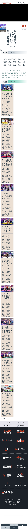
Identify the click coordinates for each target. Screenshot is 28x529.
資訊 (10, 72)
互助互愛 (15, 72)
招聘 (13, 499)
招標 (19, 499)
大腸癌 (16, 74)
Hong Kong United (19, 70)
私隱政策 (8, 502)
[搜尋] (23, 2)
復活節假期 (5, 75)
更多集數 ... (3, 418)
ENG (18, 2)
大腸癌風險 (22, 74)
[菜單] (26, 2)
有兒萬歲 (12, 75)
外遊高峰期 (10, 74)
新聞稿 (7, 499)
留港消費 (18, 75)
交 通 (8, 422)
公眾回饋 (22, 425)
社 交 (22, 422)
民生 (6, 72)
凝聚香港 (9, 70)
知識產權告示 (9, 501)
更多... (22, 68)
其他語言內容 (13, 504)
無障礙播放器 (17, 502)
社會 (3, 72)
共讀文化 (21, 72)
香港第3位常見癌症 (13, 77)
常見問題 (18, 501)
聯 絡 (8, 425)
